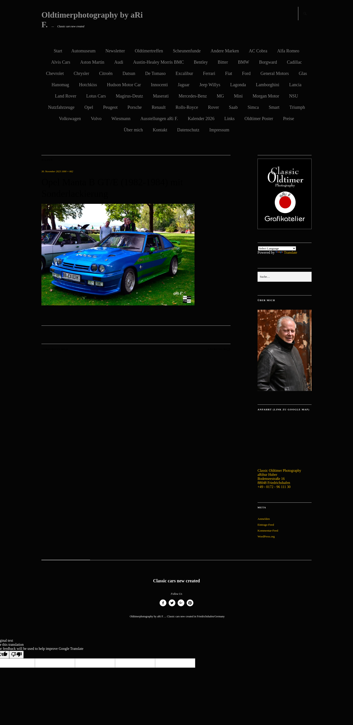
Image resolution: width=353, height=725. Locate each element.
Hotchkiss (88, 84)
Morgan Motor (266, 95)
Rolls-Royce (187, 107)
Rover (213, 107)
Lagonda (238, 84)
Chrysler (81, 73)
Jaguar (184, 84)
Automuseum (83, 50)
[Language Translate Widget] (277, 248)
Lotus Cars (96, 95)
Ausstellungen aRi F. (159, 118)
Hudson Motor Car (124, 84)
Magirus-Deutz (129, 95)
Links (229, 118)
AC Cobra (258, 50)
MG (220, 95)
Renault (159, 107)
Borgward (268, 62)
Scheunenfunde (187, 50)
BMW (243, 62)
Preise (288, 118)
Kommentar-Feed (268, 530)
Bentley (201, 62)
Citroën (106, 73)
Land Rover (65, 95)
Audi (118, 62)
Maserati (161, 95)
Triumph (297, 107)
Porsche (134, 107)
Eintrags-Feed (266, 524)
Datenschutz (188, 129)
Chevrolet (55, 73)
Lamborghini (267, 84)
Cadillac (294, 62)
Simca (253, 107)
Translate (286, 252)
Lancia (295, 84)
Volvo (96, 118)
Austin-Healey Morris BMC (158, 62)
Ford (246, 73)
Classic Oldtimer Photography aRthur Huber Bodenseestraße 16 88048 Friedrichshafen (279, 477)
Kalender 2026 (201, 118)
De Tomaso (155, 73)
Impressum (219, 129)
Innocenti (159, 84)
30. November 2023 (51, 171)
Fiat (228, 73)
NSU (293, 95)
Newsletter (115, 50)
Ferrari (209, 73)
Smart (274, 107)
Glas (303, 73)
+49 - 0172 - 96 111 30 (274, 487)
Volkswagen (70, 118)
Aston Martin (92, 62)
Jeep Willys (209, 84)
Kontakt (160, 129)
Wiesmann (121, 118)
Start (58, 50)
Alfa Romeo (288, 50)
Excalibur (184, 73)
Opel (88, 107)
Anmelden (264, 519)
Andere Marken (224, 50)
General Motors (274, 73)
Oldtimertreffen (149, 50)
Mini (238, 95)
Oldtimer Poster (258, 118)
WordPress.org (266, 536)
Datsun (128, 73)
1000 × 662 (67, 171)
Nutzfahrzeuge (61, 107)
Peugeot (110, 107)
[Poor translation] (16, 654)
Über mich (133, 129)
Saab (233, 107)
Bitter (223, 62)
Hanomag (60, 84)
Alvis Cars (60, 62)
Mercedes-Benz (193, 95)
